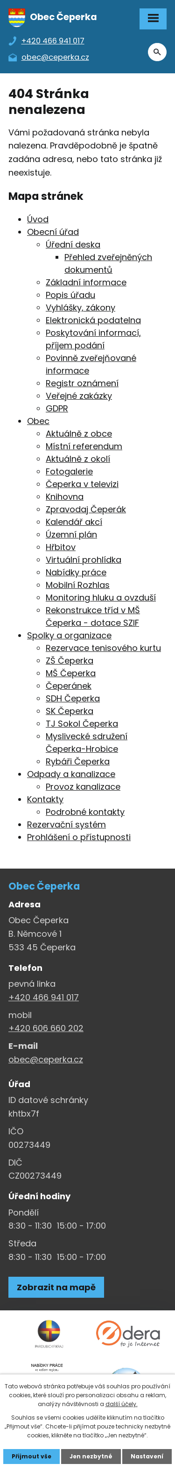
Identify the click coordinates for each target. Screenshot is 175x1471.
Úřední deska (73, 244)
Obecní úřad (53, 232)
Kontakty (45, 799)
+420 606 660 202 (46, 1028)
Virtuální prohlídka (83, 560)
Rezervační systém (66, 824)
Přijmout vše (31, 1456)
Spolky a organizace (69, 635)
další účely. (121, 1404)
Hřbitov (61, 547)
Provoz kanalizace (83, 786)
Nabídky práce (76, 572)
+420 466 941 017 (43, 997)
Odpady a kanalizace (71, 774)
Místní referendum (84, 446)
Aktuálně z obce (79, 433)
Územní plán (71, 534)
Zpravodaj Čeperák (86, 509)
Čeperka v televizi (82, 484)
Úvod (38, 219)
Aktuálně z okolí (78, 459)
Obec (38, 421)
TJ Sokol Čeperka (82, 723)
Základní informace (86, 282)
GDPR (57, 408)
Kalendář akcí (74, 522)
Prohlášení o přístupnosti (79, 837)
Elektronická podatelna (93, 320)
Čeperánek (68, 686)
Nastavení (147, 1456)
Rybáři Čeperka (78, 761)
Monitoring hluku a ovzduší (101, 597)
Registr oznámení (82, 383)
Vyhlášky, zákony (80, 307)
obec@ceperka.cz (45, 1059)
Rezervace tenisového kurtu (103, 648)
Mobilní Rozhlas (78, 585)
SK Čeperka (69, 711)
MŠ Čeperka (71, 673)
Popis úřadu (70, 295)
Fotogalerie (69, 471)
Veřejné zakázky (79, 396)
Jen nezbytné (91, 1456)
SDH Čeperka (73, 698)
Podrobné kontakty (85, 812)
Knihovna (65, 496)
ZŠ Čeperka (69, 660)
